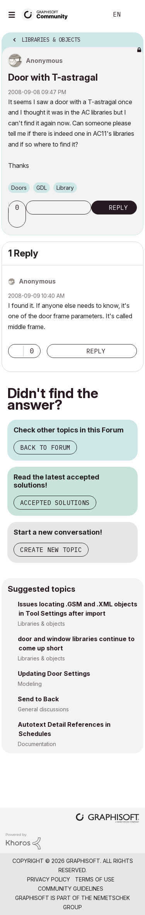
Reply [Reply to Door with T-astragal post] (118, 207)
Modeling (30, 683)
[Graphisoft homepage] (107, 818)
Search (90, 14)
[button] (18, 220)
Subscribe (58, 207)
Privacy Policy (48, 879)
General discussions (43, 709)
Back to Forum (45, 447)
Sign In (132, 14)
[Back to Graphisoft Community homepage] (47, 14)
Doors (19, 187)
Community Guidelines (70, 888)
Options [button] (133, 37)
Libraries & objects (41, 623)
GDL (41, 187)
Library (65, 187)
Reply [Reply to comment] (96, 351)
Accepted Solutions (55, 502)
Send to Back (38, 699)
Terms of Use (94, 879)
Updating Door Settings (54, 673)
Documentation (37, 744)
